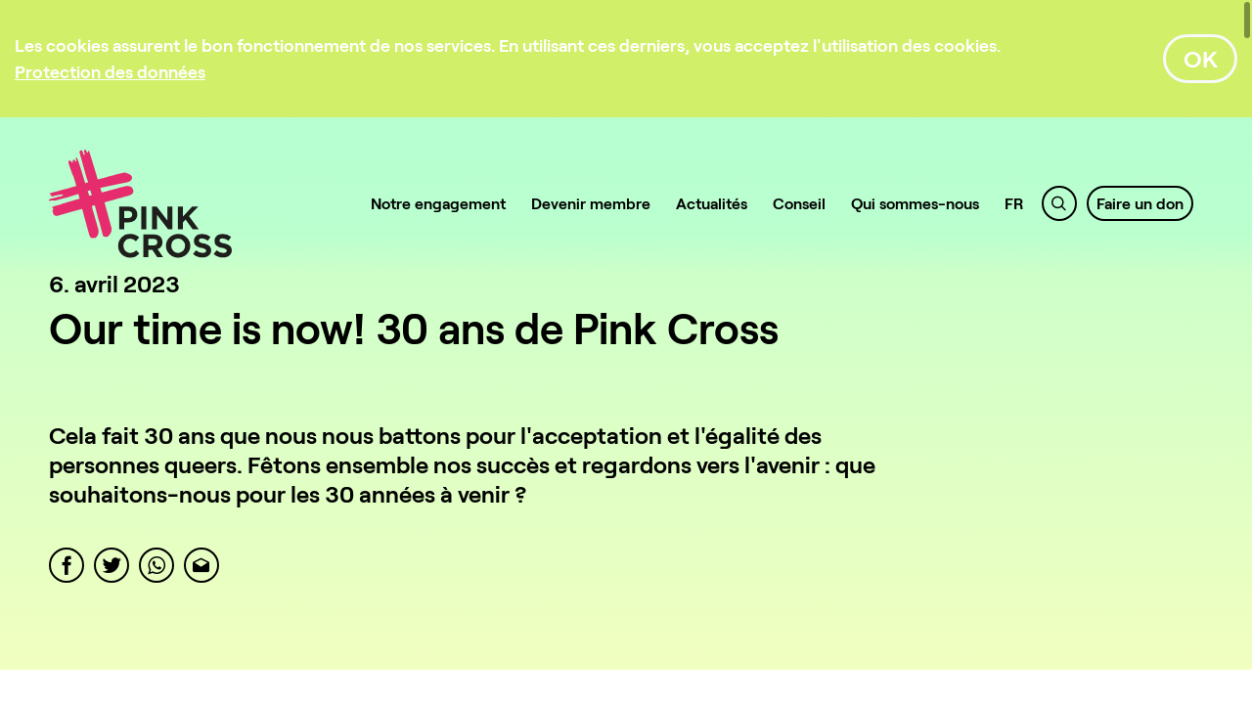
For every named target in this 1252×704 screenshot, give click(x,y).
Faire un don (1140, 203)
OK (1201, 58)
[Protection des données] (110, 71)
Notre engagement (438, 203)
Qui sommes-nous (915, 203)
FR (1014, 203)
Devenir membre (590, 203)
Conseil (799, 203)
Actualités (711, 203)
